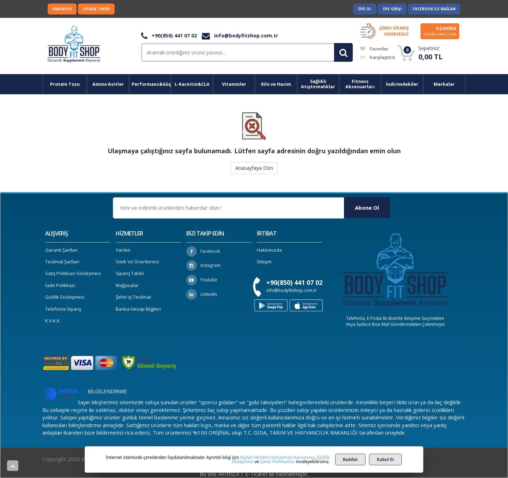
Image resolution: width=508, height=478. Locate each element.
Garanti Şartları (61, 250)
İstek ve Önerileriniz (137, 261)
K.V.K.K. (53, 320)
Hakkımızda (269, 250)
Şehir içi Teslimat (133, 297)
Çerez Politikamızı (277, 462)
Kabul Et (385, 459)
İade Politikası (60, 285)
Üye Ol (364, 8)
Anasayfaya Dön (254, 168)
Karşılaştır (377, 57)
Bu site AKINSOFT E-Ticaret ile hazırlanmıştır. (254, 473)
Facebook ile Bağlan (434, 8)
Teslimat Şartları (62, 261)
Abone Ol (367, 207)
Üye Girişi (392, 8)
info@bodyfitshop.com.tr (240, 35)
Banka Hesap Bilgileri (138, 309)
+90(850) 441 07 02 (169, 35)
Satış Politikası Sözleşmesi (73, 273)
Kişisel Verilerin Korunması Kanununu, (278, 457)
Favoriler (374, 49)
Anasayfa (62, 8)
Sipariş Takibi (96, 8)
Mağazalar (127, 285)
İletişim (264, 261)
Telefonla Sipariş (63, 309)
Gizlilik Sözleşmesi (64, 297)
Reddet (350, 459)
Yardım (123, 250)
